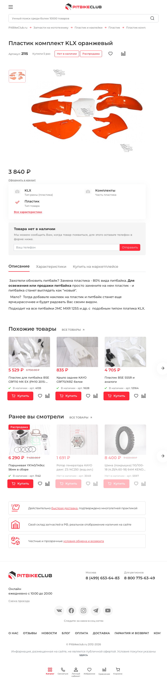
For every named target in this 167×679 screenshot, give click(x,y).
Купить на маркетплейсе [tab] (96, 269)
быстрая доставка (64, 510)
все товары (72, 332)
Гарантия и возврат (132, 635)
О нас (13, 635)
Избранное (89, 671)
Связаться (63, 671)
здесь (83, 657)
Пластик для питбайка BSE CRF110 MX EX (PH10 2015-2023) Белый (28, 384)
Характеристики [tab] (52, 269)
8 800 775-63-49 (139, 580)
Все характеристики (28, 214)
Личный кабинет (76, 672)
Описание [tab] (19, 268)
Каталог (50, 671)
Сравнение (104, 671)
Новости (49, 635)
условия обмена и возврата (83, 543)
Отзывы (30, 635)
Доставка (101, 635)
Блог (66, 635)
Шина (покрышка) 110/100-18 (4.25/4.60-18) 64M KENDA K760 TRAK (125, 472)
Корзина (117, 671)
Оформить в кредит (22, 182)
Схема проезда (19, 603)
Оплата (81, 635)
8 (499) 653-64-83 (103, 580)
